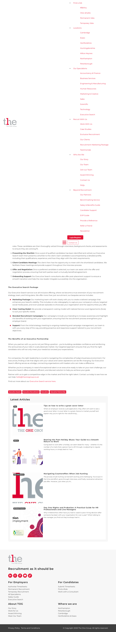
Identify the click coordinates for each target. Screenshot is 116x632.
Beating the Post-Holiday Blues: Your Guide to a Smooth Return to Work (71, 441)
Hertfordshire (86, 43)
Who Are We (78, 155)
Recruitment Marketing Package (94, 145)
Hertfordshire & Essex (67, 616)
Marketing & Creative (89, 94)
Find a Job (77, 3)
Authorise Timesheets (17, 587)
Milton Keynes (86, 53)
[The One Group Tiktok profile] (30, 576)
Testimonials (85, 150)
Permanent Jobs (87, 18)
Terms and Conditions (30, 628)
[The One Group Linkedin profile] (10, 576)
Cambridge (85, 33)
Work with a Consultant (68, 592)
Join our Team (86, 170)
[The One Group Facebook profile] (20, 576)
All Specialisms (14, 594)
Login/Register (75, 238)
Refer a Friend (86, 226)
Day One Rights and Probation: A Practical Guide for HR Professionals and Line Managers (71, 509)
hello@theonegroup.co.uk (27, 377)
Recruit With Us (80, 119)
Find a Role (63, 589)
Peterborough (86, 64)
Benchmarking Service (90, 200)
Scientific (84, 104)
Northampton (86, 59)
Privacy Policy (14, 628)
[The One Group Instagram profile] (15, 576)
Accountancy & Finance (90, 73)
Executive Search (87, 115)
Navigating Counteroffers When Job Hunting (66, 474)
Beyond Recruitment (82, 190)
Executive (44, 392)
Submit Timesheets (66, 587)
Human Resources (88, 89)
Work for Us (13, 611)
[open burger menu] (64, 242)
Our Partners (85, 195)
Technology (85, 109)
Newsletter (85, 231)
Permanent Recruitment (19, 589)
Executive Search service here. (43, 381)
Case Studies (85, 129)
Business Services (87, 78)
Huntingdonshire (87, 48)
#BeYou (83, 8)
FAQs (82, 185)
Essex (82, 38)
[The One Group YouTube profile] (25, 576)
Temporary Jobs (87, 23)
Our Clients (85, 140)
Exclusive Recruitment (90, 134)
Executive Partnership (58, 392)
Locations (77, 28)
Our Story (84, 159)
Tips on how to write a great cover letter (63, 406)
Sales (82, 99)
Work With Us (86, 124)
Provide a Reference (88, 221)
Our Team (84, 165)
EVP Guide (84, 215)
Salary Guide (13, 597)
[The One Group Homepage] (32, 123)
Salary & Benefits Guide (90, 205)
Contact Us (85, 180)
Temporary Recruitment (18, 592)
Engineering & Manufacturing (93, 84)
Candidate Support (88, 210)
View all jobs (85, 13)
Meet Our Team (14, 616)
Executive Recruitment (31, 392)
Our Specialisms (80, 68)
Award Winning (87, 175)
